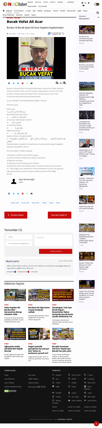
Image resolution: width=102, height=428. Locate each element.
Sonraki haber (59, 216)
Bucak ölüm (35, 204)
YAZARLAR (73, 2)
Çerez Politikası (9, 387)
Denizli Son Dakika (90, 415)
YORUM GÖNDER (55, 252)
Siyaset (26, 15)
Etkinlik (39, 11)
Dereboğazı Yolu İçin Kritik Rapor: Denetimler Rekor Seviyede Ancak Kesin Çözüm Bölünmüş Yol (62, 314)
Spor (34, 11)
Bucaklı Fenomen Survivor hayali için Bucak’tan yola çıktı (62, 353)
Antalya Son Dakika (90, 411)
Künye (6, 380)
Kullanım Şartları (33, 387)
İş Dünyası (47, 11)
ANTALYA (39, 2)
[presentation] (21, 252)
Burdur (10, 18)
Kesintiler (19, 15)
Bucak (17, 18)
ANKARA (62, 2)
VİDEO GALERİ (32, 6)
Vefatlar (62, 11)
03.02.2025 (11, 34)
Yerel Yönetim (19, 11)
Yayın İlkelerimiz (9, 383)
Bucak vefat (25, 204)
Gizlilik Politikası (33, 383)
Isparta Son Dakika (74, 415)
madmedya (61, 424)
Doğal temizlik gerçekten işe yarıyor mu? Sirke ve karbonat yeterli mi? (38, 354)
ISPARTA (54, 2)
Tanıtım (55, 11)
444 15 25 (41, 391)
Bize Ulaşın (31, 380)
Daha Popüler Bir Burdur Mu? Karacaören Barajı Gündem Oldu (13, 312)
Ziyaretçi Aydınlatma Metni (13, 391)
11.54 (21, 34)
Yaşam (33, 15)
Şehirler (54, 411)
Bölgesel (9, 11)
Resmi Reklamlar (8, 15)
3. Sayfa (28, 11)
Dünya (85, 11)
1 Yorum (31, 34)
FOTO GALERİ (43, 6)
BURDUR (30, 2)
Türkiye (44, 204)
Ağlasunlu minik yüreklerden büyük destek (14, 353)
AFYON (47, 2)
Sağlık (79, 11)
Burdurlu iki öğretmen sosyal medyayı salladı (36, 311)
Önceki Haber (16, 216)
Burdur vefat (15, 204)
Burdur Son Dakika (74, 411)
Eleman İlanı (71, 11)
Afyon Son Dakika (58, 415)
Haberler (69, 424)
